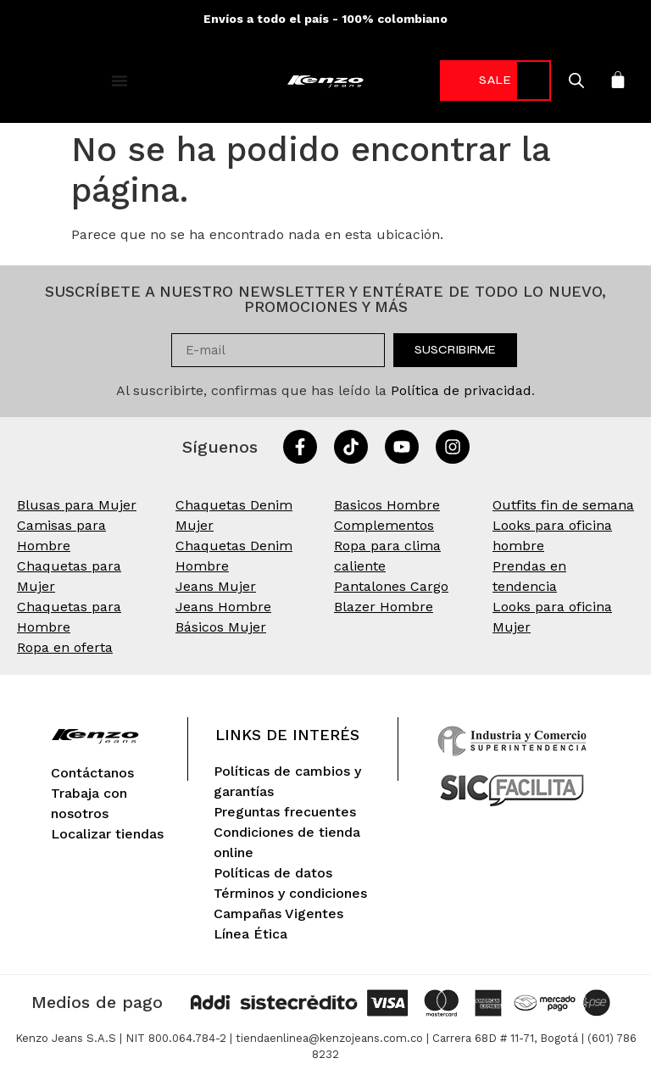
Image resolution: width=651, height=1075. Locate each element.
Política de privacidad (461, 390)
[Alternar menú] (119, 80)
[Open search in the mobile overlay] (555, 80)
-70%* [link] (484, 80)
